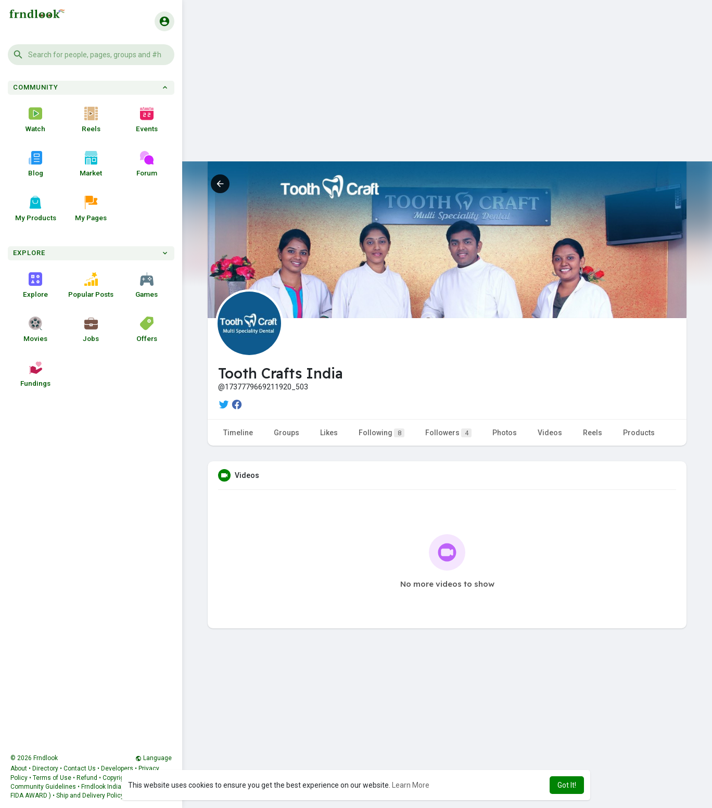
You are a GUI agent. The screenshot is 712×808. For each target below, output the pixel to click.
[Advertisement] (447, 88)
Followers (448, 432)
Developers (117, 768)
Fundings (35, 374)
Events (147, 120)
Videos (550, 432)
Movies (35, 330)
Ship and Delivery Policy (90, 795)
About (18, 768)
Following (381, 432)
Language (153, 758)
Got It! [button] (566, 785)
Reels (91, 120)
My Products (35, 209)
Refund (87, 777)
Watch (35, 120)
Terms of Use (52, 777)
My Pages (91, 209)
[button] (91, 54)
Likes (329, 432)
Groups (286, 432)
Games (146, 285)
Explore (35, 285)
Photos (504, 432)
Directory (45, 768)
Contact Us (79, 768)
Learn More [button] (410, 785)
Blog (35, 164)
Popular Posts (90, 285)
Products (639, 432)
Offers (146, 330)
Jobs (91, 330)
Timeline (238, 432)
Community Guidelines (43, 786)
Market (91, 164)
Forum (146, 164)
